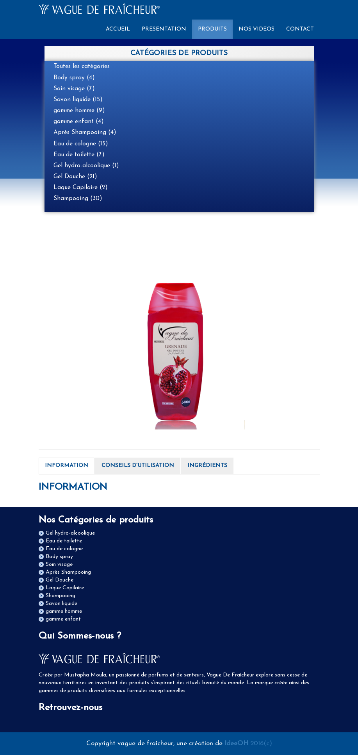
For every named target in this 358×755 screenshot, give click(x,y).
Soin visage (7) (74, 89)
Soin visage (59, 564)
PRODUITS (212, 29)
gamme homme (64, 611)
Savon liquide (61, 604)
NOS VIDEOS (256, 29)
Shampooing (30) (77, 198)
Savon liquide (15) (78, 100)
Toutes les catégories (81, 66)
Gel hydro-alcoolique (70, 533)
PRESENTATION (164, 29)
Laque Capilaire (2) (80, 187)
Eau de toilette (64, 541)
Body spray (59, 557)
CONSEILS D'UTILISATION (138, 466)
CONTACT (300, 29)
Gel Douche (59, 580)
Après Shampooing (68, 572)
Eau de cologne (64, 549)
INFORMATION (66, 466)
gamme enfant (63, 619)
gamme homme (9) (79, 110)
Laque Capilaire (65, 588)
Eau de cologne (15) (80, 144)
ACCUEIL (121, 28)
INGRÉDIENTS (207, 466)
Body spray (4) (74, 78)
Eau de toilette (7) (79, 155)
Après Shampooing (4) (84, 132)
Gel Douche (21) (75, 177)
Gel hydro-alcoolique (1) (86, 166)
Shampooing (60, 596)
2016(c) (248, 743)
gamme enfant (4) (78, 121)
